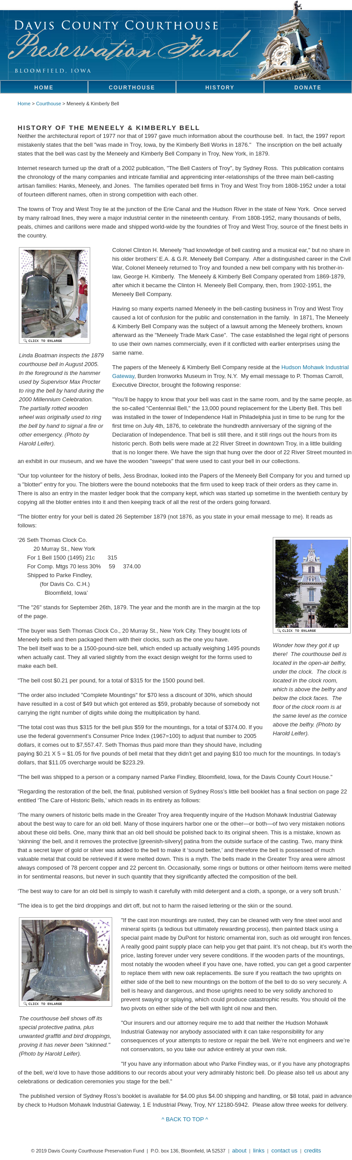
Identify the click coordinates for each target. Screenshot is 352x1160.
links (258, 1150)
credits (312, 1150)
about (239, 1150)
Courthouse (48, 103)
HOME (44, 88)
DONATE (308, 88)
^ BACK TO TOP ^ (184, 1119)
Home (24, 103)
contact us (283, 1150)
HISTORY (220, 88)
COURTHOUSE (132, 88)
